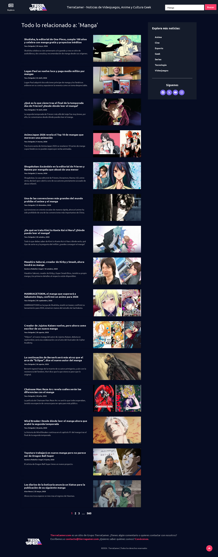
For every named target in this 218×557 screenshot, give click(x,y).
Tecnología (161, 64)
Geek (157, 53)
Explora (10, 10)
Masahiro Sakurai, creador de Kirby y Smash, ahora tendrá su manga (54, 263)
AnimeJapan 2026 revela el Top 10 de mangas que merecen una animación (54, 136)
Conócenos (141, 538)
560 (89, 513)
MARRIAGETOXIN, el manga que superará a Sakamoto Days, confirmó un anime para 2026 (51, 295)
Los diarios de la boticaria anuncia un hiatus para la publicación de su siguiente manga (54, 486)
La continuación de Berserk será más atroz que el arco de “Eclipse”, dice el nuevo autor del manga (53, 359)
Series (158, 59)
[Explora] (10, 5)
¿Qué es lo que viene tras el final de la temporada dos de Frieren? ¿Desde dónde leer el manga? (54, 104)
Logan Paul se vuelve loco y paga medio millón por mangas (54, 72)
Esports (159, 48)
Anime (158, 37)
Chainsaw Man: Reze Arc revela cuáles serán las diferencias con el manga (52, 391)
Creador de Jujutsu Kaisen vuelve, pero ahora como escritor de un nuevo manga (55, 327)
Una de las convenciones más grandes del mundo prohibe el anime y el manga (53, 200)
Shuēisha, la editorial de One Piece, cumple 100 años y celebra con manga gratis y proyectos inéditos (55, 41)
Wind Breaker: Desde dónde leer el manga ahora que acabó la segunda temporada (55, 422)
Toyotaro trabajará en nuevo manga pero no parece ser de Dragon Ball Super (55, 454)
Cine (157, 42)
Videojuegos (161, 70)
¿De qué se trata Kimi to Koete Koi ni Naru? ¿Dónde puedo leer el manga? (54, 231)
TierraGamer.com (60, 535)
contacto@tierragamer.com (82, 538)
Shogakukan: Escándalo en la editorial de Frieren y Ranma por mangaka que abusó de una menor (54, 168)
